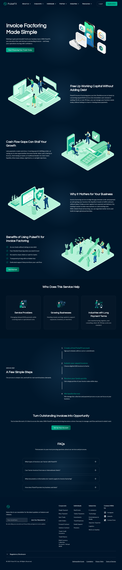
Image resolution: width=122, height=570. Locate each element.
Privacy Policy (100, 561)
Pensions (76, 528)
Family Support (78, 524)
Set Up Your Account (61, 428)
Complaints (89, 561)
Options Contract (64, 528)
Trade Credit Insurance (62, 532)
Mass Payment (63, 513)
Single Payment (63, 510)
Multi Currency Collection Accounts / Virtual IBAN (64, 543)
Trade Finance (63, 537)
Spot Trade (62, 517)
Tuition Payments (79, 513)
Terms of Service (111, 561)
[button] (27, 4)
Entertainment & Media (94, 518)
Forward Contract (64, 524)
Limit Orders (62, 520)
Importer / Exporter (94, 522)
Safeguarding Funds (78, 561)
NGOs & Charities (94, 530)
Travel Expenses (79, 520)
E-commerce (92, 510)
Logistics (91, 526)
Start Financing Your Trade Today (20, 50)
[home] (10, 3)
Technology (92, 513)
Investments (77, 517)
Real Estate (77, 510)
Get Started (12, 269)
